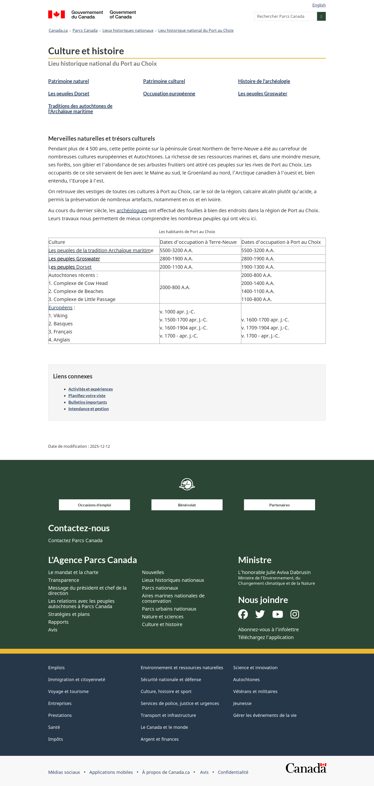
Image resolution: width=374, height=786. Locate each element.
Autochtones (246, 679)
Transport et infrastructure (168, 715)
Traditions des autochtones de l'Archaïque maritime (80, 108)
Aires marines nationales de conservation (173, 598)
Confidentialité (233, 772)
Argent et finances (160, 739)
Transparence (63, 580)
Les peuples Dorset (68, 93)
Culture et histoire (162, 624)
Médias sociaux (64, 772)
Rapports (58, 622)
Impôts (55, 739)
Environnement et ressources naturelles (182, 667)
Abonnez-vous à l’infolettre (268, 629)
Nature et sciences (163, 616)
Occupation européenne (169, 93)
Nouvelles (153, 572)
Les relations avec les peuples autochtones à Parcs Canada (81, 604)
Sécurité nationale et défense (171, 679)
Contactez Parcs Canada (75, 540)
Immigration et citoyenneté (76, 679)
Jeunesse (242, 703)
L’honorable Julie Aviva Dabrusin (276, 577)
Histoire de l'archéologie (264, 81)
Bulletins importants (87, 402)
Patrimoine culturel (164, 81)
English (319, 5)
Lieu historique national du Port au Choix (196, 30)
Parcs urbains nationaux (169, 608)
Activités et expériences (90, 389)
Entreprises (60, 703)
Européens (60, 307)
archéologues (132, 210)
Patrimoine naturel (68, 81)
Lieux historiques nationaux (128, 30)
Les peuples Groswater (262, 93)
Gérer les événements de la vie (265, 715)
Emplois (56, 667)
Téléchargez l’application (266, 637)
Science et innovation (255, 667)
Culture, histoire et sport (166, 691)
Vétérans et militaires (255, 691)
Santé (54, 727)
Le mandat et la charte (73, 572)
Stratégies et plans (69, 614)
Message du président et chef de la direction (87, 590)
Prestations (60, 715)
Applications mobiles (111, 772)
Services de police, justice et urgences (180, 703)
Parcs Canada (85, 30)
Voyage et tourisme (68, 691)
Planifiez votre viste (86, 395)
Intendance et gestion (88, 408)
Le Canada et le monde (164, 727)
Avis (52, 629)
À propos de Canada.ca (166, 772)
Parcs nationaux (160, 588)
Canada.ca (58, 30)
